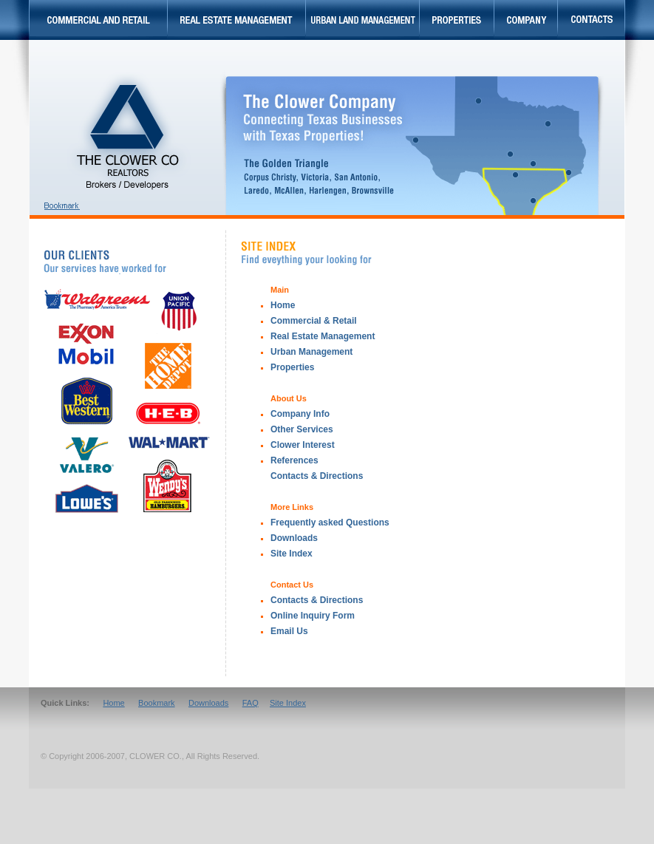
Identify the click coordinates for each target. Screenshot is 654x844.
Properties (292, 367)
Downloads (294, 538)
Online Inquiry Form (312, 615)
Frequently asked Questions (329, 522)
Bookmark (156, 702)
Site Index (291, 553)
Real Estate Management (322, 336)
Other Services (301, 429)
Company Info (300, 414)
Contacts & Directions (316, 600)
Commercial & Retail (313, 321)
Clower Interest (302, 445)
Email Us (289, 631)
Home (282, 305)
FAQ (250, 702)
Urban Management (311, 352)
